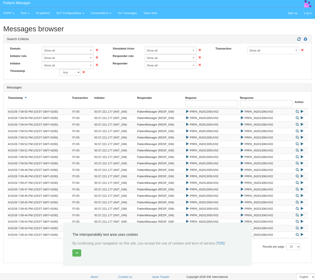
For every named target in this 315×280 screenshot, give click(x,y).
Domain (15, 48)
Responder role (123, 56)
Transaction (223, 48)
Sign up (292, 13)
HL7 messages (127, 13)
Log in (308, 13)
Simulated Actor (123, 48)
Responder (120, 63)
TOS (220, 243)
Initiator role (18, 56)
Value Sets (150, 13)
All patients (43, 13)
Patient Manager (17, 3)
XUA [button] (25, 13)
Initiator (15, 63)
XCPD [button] (8, 13)
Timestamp (17, 71)
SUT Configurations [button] (70, 13)
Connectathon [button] (101, 13)
